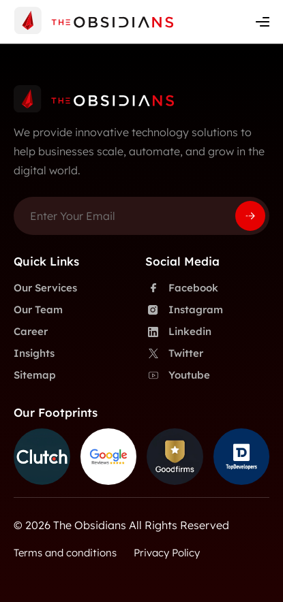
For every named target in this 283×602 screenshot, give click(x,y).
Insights (34, 353)
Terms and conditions (65, 552)
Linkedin (178, 331)
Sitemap (35, 374)
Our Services (45, 287)
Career (31, 331)
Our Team (38, 309)
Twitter (174, 353)
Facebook (181, 288)
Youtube (177, 375)
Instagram (184, 310)
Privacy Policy (167, 552)
